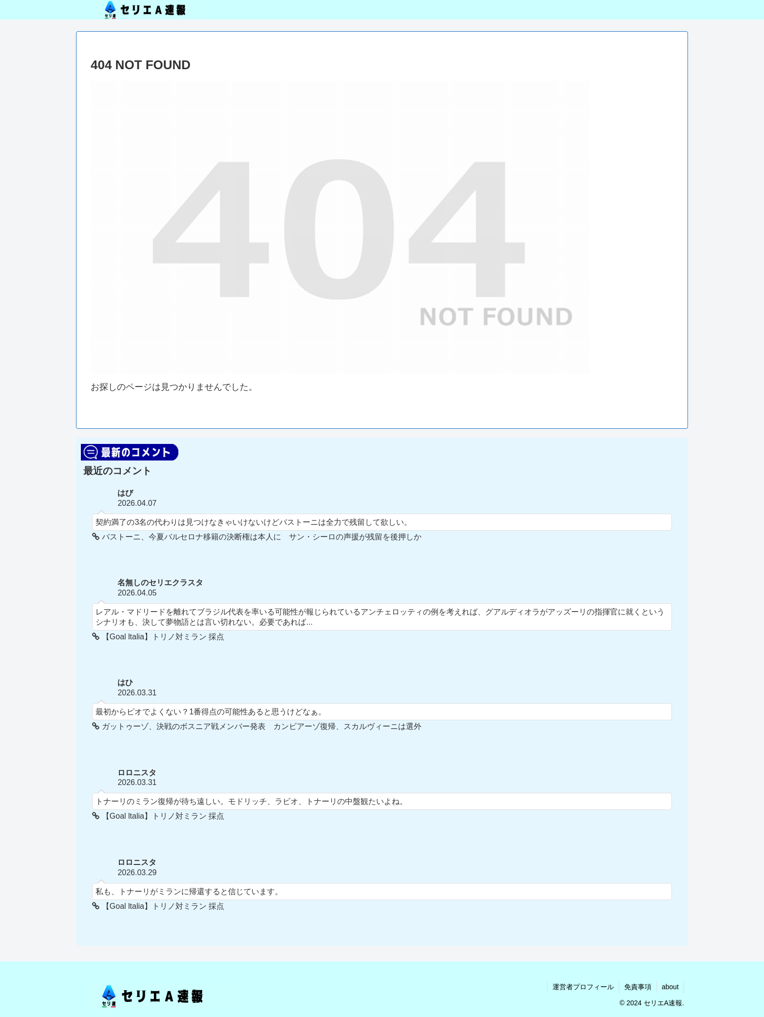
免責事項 (637, 987)
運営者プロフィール (583, 987)
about (670, 987)
